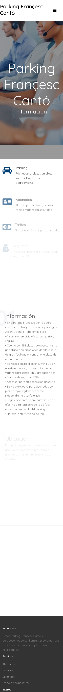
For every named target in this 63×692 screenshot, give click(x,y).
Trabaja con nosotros (16, 683)
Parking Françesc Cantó (21, 9)
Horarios (8, 670)
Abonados (9, 664)
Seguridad (9, 676)
